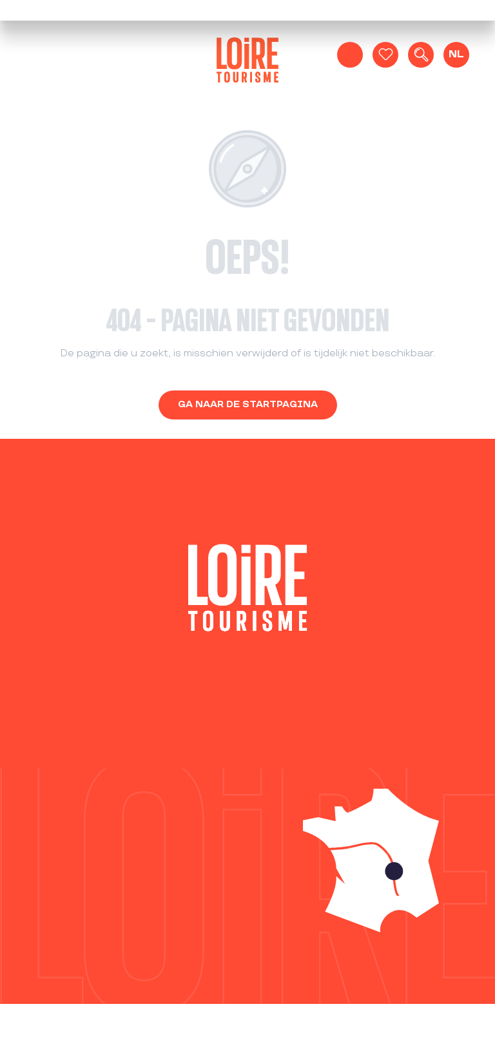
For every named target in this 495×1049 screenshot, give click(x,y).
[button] (421, 55)
